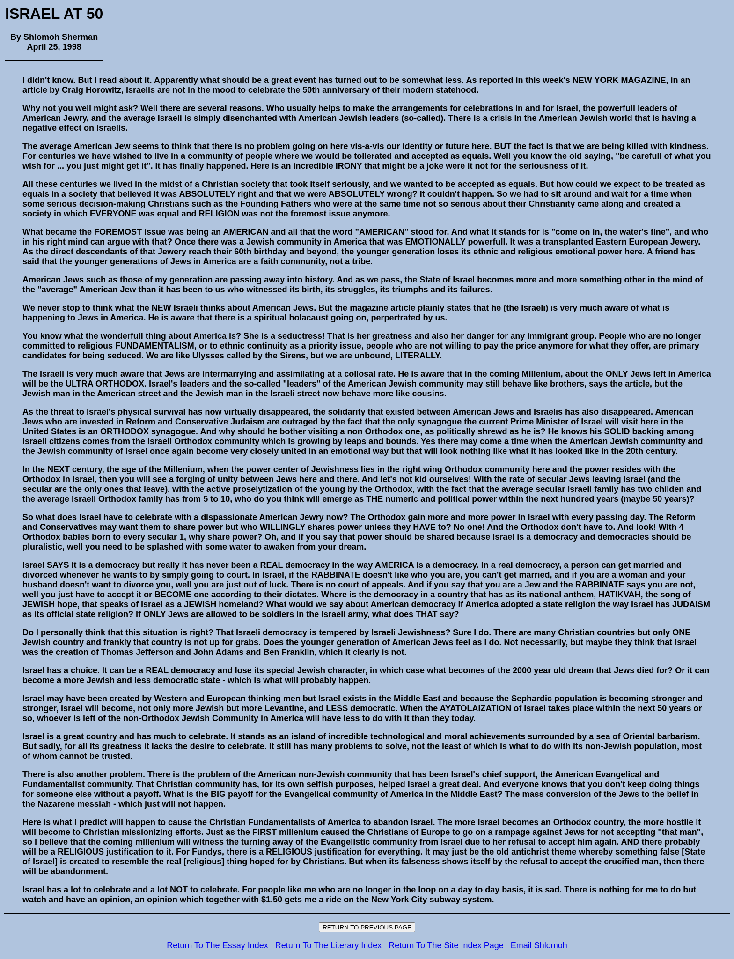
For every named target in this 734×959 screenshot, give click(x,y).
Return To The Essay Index (218, 945)
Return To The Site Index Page (447, 945)
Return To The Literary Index (329, 945)
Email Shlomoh (539, 945)
